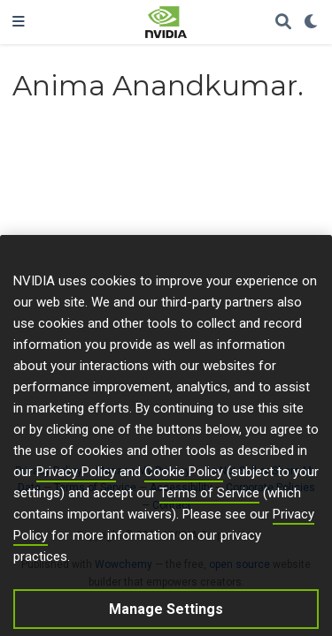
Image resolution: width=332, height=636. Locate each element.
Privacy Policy (76, 483)
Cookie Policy (183, 483)
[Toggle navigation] (18, 22)
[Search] (283, 22)
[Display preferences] (312, 22)
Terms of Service (209, 504)
